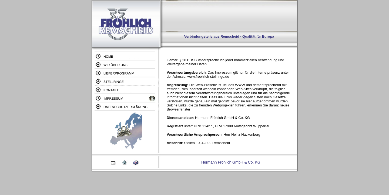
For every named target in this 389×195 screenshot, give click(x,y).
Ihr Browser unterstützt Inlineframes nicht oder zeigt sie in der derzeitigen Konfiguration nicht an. (229, 101)
